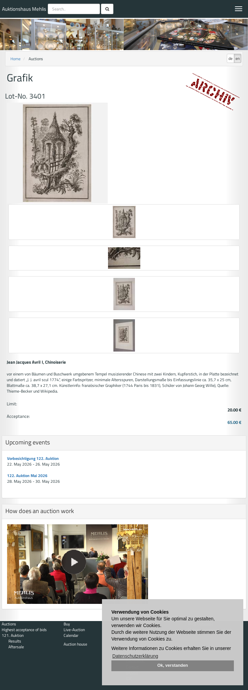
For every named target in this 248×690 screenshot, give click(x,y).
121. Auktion (13, 635)
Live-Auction (74, 629)
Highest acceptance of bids (24, 629)
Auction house (75, 644)
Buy (67, 624)
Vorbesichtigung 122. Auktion (33, 458)
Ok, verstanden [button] (172, 665)
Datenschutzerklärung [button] (135, 656)
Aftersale (16, 647)
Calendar (71, 635)
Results (14, 641)
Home (15, 59)
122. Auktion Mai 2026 (27, 475)
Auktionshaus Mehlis (24, 9)
